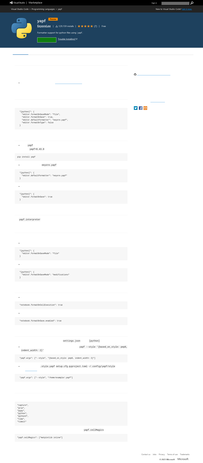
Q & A (57, 51)
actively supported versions (68, 83)
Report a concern (158, 101)
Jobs (154, 454)
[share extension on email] (145, 109)
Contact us (145, 454)
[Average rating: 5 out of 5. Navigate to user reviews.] (86, 26)
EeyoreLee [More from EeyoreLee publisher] (44, 26)
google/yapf (31, 370)
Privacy (162, 454)
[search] (175, 3)
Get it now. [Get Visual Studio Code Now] (187, 9)
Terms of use (172, 454)
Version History (39, 51)
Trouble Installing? (68, 38)
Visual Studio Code (20, 9)
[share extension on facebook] (140, 109)
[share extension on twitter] (136, 109)
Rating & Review (74, 51)
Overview (20, 51)
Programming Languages (43, 9)
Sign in (154, 3)
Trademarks (185, 454)
